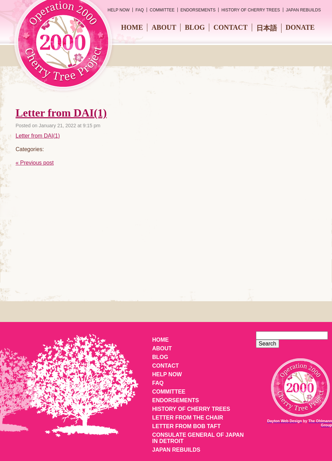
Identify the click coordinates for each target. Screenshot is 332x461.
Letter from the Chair (187, 418)
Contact (230, 27)
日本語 (266, 28)
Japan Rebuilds (303, 10)
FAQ (140, 10)
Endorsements (198, 10)
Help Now (119, 10)
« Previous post (35, 163)
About (163, 27)
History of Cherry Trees (250, 10)
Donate (300, 27)
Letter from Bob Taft (186, 426)
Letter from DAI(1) (61, 113)
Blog (195, 27)
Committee (162, 10)
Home (132, 27)
